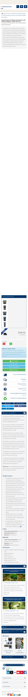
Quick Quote (14, 370)
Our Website (5, 682)
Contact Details (6, 686)
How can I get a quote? (14, 367)
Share (20, 406)
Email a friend (20, 403)
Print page (7, 403)
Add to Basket (14, 361)
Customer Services (7, 678)
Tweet (8, 406)
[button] (25, 6)
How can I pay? (14, 364)
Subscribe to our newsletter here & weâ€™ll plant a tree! (14, 664)
